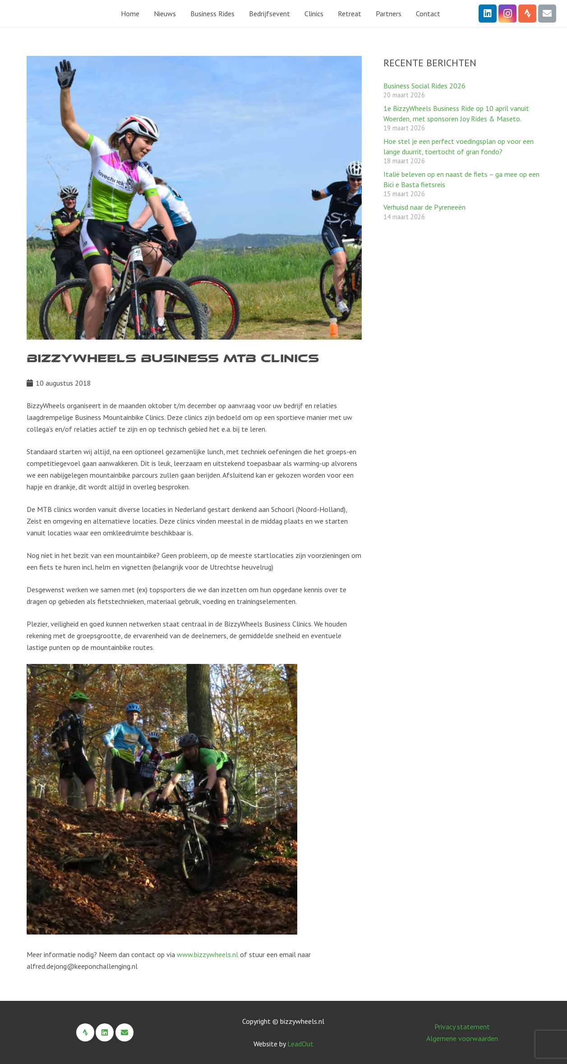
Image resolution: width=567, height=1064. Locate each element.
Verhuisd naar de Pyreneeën (424, 207)
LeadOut (300, 1043)
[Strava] (527, 14)
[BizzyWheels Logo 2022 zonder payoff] (46, 13)
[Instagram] (507, 14)
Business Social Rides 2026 (424, 85)
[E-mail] (547, 14)
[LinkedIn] (488, 14)
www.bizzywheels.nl (207, 954)
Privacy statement (462, 1026)
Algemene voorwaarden (462, 1038)
